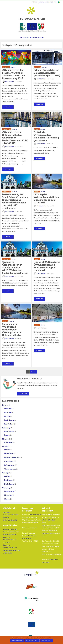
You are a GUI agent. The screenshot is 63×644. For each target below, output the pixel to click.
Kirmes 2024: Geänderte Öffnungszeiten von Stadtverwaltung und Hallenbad (47, 266)
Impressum (6, 513)
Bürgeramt (6, 259)
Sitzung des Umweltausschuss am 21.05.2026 (9, 541)
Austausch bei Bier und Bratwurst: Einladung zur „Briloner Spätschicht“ (11, 533)
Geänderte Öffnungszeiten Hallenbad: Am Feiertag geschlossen (46, 136)
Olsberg (5, 474)
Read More (8, 107)
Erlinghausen (8, 444)
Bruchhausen (8, 481)
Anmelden (31, 2)
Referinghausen (9, 466)
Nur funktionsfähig (31, 640)
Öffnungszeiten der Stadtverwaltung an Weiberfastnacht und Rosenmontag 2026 (13, 74)
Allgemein (6, 67)
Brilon (13, 67)
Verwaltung (7, 129)
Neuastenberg (9, 492)
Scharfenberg (8, 425)
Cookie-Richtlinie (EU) (10, 521)
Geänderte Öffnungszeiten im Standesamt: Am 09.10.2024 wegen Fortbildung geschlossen (15, 268)
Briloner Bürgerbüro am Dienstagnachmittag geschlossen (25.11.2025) (47, 73)
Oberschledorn (9, 462)
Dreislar (7, 451)
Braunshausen (9, 432)
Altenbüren (8, 410)
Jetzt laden (23, 395)
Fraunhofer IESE (47, 534)
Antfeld (7, 477)
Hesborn (7, 436)
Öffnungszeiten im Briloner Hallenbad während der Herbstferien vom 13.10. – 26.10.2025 (15, 138)
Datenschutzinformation (11, 516)
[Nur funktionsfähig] (61, 640)
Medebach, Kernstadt (11, 459)
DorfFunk (39, 2)
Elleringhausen (9, 485)
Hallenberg (6, 429)
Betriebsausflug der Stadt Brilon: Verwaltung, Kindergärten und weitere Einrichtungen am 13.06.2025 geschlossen (15, 201)
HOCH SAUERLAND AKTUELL (32, 19)
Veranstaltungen (36, 37)
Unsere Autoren (47, 2)
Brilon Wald (8, 414)
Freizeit (36, 129)
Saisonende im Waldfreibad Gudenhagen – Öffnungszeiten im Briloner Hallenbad (12, 330)
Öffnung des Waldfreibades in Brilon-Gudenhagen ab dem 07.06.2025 (47, 198)
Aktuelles (24, 37)
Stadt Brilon (8, 81)
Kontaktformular (35, 516)
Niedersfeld (8, 496)
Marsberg (5, 440)
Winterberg (6, 489)
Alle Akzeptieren (17, 640)
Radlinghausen (9, 421)
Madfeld (7, 417)
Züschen (7, 500)
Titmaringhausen (10, 470)
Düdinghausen (9, 455)
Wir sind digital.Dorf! (48, 521)
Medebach (5, 447)
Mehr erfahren (46, 640)
